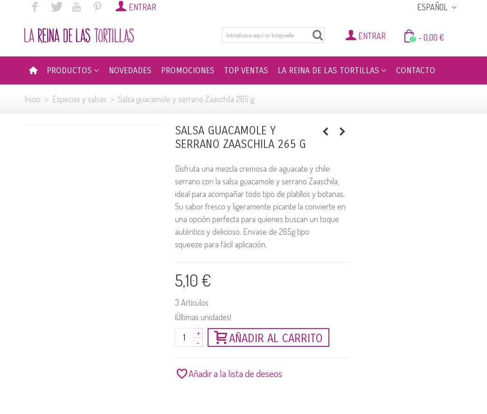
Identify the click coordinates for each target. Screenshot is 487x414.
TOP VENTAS (246, 70)
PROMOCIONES (188, 70)
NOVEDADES (130, 70)
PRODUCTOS (69, 70)
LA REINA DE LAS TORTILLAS (328, 70)
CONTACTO (415, 70)
